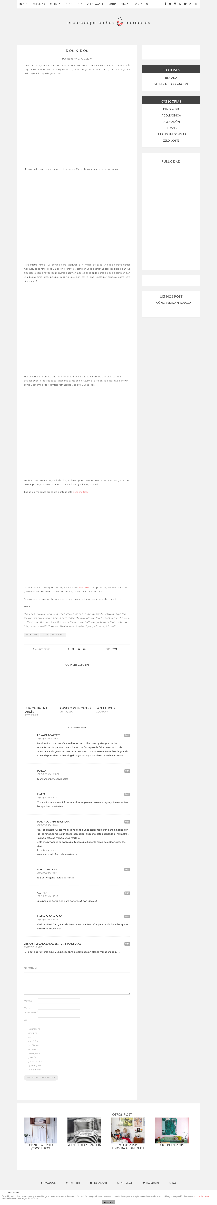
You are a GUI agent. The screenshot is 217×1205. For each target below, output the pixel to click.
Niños (112, 4)
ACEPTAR (108, 1202)
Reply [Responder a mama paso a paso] (127, 916)
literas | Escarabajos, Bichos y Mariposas (52, 943)
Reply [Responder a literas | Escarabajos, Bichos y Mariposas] (127, 944)
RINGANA (171, 78)
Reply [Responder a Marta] (127, 794)
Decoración (171, 121)
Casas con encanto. (75, 708)
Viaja (125, 4)
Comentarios (41, 649)
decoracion (31, 635)
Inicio (23, 4)
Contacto (141, 4)
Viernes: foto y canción (84, 1145)
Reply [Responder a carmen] (127, 893)
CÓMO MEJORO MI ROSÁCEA (174, 302)
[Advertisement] (171, 215)
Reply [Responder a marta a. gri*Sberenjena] (127, 822)
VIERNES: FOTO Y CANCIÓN (171, 84)
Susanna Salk (80, 492)
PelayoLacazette (48, 735)
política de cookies (202, 1196)
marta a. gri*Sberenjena (53, 821)
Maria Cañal (58, 635)
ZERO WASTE (95, 4)
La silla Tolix (105, 708)
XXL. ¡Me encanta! (172, 1145)
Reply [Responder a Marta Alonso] (127, 869)
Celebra (55, 4)
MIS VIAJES (171, 128)
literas (44, 635)
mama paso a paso (49, 916)
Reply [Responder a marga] (127, 771)
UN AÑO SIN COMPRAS (171, 134)
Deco (69, 4)
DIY (80, 4)
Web (26, 1020)
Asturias (39, 4)
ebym (114, 649)
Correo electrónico (30, 1010)
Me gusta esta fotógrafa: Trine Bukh (128, 1146)
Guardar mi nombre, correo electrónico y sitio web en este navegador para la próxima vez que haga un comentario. (35, 1049)
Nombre (29, 1001)
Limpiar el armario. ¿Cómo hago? (40, 1146)
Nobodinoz (85, 588)
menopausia (171, 109)
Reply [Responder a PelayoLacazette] (127, 735)
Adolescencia (171, 115)
